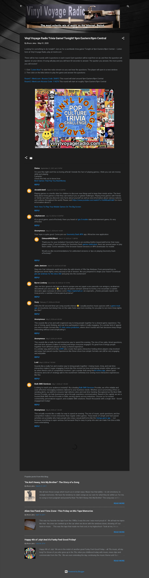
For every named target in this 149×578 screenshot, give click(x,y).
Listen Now (35, 70)
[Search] (128, 6)
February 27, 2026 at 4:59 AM (50, 302)
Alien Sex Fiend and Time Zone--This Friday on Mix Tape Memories (59, 511)
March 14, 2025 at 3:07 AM (57, 266)
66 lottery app (99, 370)
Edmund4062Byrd (50, 238)
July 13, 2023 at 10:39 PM (54, 216)
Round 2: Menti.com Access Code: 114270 (42, 81)
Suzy (36, 302)
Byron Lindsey (40, 283)
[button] (123, 39)
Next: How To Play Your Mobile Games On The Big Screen (57, 207)
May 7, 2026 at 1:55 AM (60, 384)
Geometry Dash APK (75, 234)
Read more (119, 503)
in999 (61, 349)
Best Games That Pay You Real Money (50, 181)
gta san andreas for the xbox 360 (47, 274)
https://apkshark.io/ (75, 291)
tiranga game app (103, 418)
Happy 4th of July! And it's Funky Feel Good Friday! (50, 539)
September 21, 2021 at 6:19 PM (51, 168)
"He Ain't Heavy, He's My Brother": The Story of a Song (52, 482)
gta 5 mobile (83, 219)
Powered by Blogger (74, 571)
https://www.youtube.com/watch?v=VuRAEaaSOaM (93, 200)
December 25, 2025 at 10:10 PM (59, 283)
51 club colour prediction (69, 327)
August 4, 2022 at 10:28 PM (56, 190)
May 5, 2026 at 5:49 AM (54, 339)
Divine (37, 168)
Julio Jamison (40, 266)
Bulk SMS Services (42, 384)
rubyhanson (39, 216)
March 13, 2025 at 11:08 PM (68, 238)
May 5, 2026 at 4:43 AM (54, 319)
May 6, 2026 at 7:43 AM (47, 362)
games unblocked (90, 244)
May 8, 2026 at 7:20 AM (54, 410)
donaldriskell (40, 190)
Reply (37, 185)
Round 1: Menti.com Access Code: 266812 (42, 78)
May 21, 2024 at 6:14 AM (54, 231)
